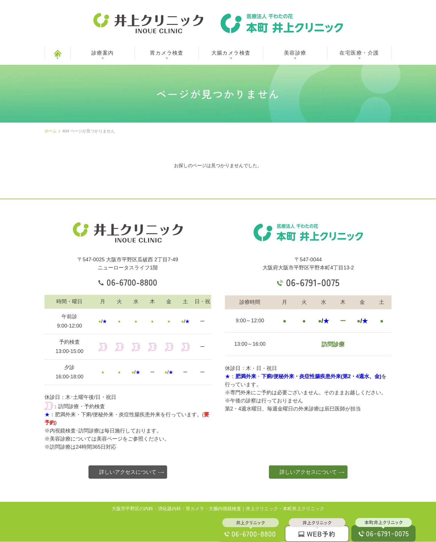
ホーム (51, 131)
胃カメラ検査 (167, 53)
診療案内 (102, 53)
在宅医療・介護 (359, 53)
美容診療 (295, 53)
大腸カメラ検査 (231, 53)
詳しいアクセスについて (127, 472)
